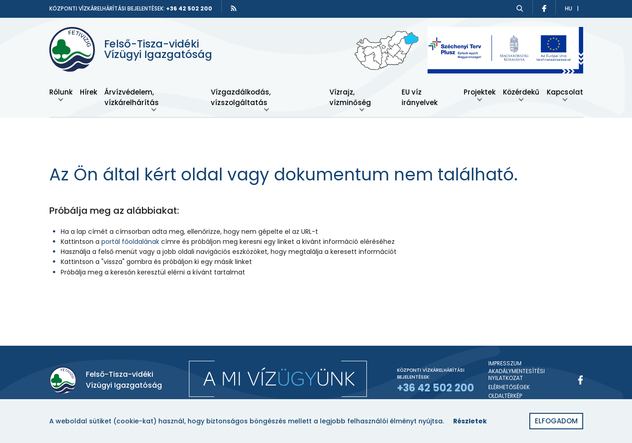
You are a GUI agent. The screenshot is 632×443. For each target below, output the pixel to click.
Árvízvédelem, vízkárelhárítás (131, 97)
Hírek (88, 92)
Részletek (470, 421)
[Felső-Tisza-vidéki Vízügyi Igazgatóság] (136, 49)
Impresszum (505, 363)
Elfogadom (556, 421)
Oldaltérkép (505, 396)
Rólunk (61, 92)
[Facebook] (580, 380)
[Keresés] (520, 8)
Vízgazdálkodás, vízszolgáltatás (241, 97)
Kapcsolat (565, 92)
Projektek (480, 92)
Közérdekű (521, 92)
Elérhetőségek (509, 387)
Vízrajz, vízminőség (350, 97)
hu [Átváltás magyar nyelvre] (568, 8)
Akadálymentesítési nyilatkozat (516, 374)
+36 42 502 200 (189, 8)
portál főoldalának (130, 241)
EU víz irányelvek (420, 97)
